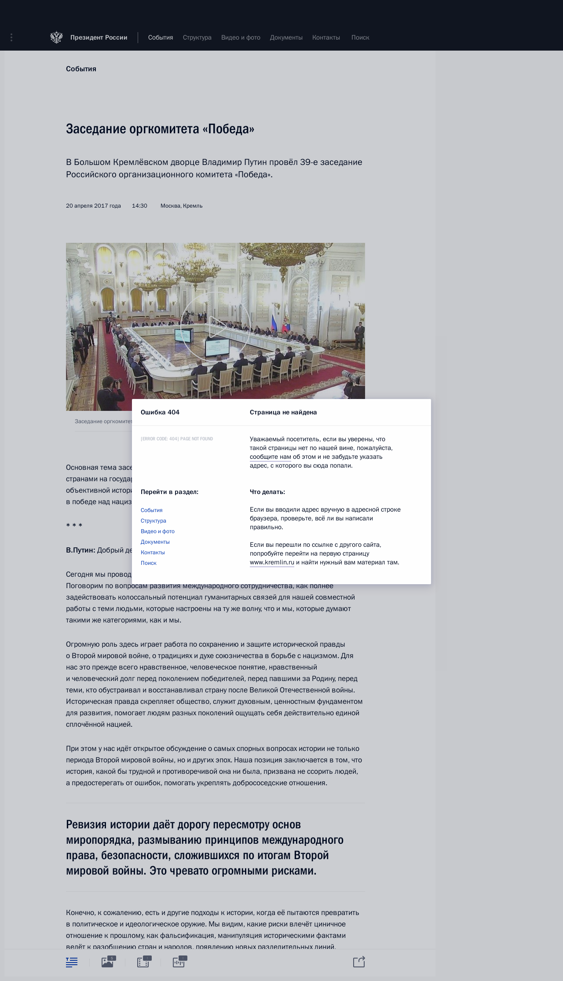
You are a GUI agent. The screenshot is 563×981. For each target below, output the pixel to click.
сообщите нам (270, 456)
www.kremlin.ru (272, 562)
